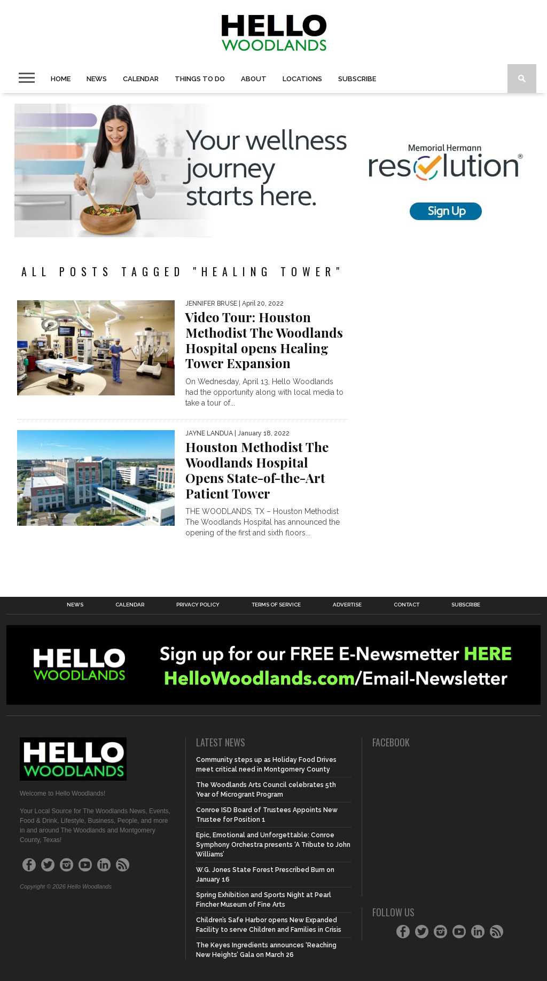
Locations (302, 79)
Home (61, 79)
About (254, 79)
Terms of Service (276, 605)
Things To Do (200, 79)
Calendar (141, 79)
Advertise (347, 605)
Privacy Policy (198, 605)
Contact (406, 605)
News (97, 79)
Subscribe (357, 79)
